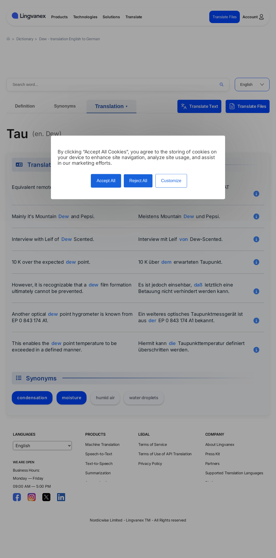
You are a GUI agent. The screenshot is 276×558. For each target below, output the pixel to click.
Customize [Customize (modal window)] (171, 180)
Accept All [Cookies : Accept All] (105, 180)
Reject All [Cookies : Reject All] (138, 180)
